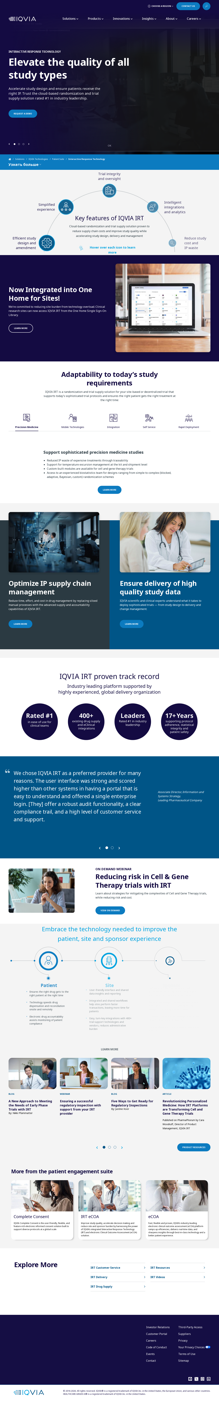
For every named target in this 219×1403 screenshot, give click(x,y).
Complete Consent (31, 1216)
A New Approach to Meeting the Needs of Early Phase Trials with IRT (30, 1105)
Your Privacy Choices (191, 1347)
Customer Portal (156, 1334)
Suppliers (184, 1334)
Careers (151, 1340)
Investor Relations (158, 1327)
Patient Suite (58, 159)
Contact (151, 1361)
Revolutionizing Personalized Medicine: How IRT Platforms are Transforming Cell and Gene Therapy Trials (185, 1107)
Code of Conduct (156, 1347)
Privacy (183, 1340)
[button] (9, 144)
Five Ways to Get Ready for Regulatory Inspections (132, 1103)
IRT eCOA (90, 1216)
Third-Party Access (190, 1327)
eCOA (153, 1216)
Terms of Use (186, 1354)
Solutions (19, 159)
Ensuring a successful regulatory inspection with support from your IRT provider (80, 1107)
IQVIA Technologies (38, 159)
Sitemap (183, 1361)
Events (150, 1354)
